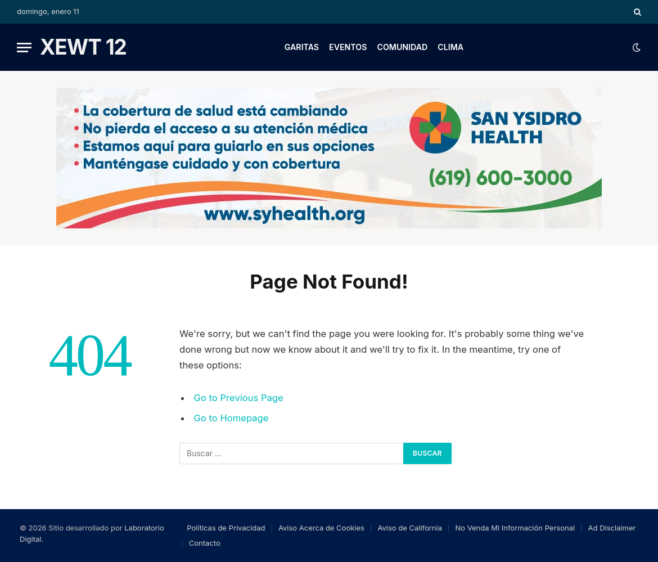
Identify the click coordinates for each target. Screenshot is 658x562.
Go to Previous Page (238, 397)
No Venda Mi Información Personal (515, 527)
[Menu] (24, 47)
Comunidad (402, 47)
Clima (450, 47)
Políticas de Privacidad (226, 527)
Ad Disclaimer (612, 527)
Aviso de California (409, 527)
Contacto (204, 542)
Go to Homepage (231, 418)
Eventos (348, 47)
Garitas (302, 47)
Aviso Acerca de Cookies (321, 527)
